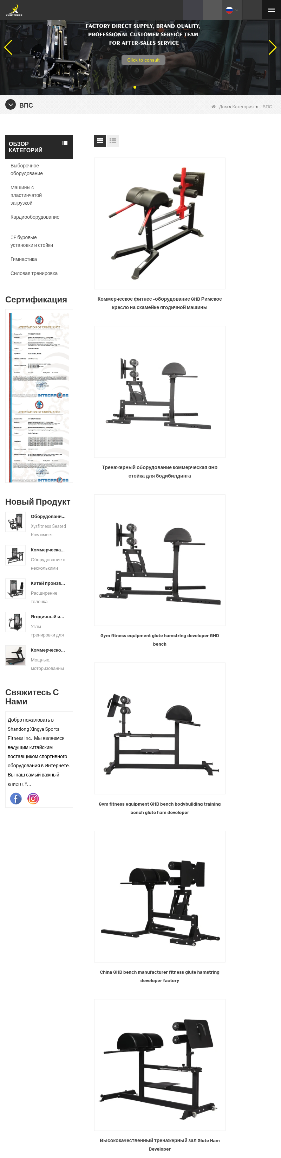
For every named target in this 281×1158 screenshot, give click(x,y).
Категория (243, 106)
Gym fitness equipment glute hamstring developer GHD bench (138, 383)
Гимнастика (24, 259)
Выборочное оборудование (27, 169)
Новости (157, 902)
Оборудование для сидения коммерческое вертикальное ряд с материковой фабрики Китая (48, 516)
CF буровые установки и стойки (32, 241)
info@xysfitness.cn (179, 1013)
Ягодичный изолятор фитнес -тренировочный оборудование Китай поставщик (48, 616)
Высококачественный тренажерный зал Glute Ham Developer (232, 508)
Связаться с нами (168, 917)
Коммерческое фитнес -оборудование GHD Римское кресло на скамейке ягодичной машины (137, 259)
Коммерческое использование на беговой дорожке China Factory (48, 650)
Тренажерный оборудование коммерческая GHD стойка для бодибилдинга (232, 259)
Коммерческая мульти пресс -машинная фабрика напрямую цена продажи (48, 549)
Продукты (158, 887)
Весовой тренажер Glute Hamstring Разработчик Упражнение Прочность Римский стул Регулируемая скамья (232, 631)
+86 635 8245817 (175, 997)
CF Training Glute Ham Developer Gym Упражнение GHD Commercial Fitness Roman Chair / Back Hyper (138, 631)
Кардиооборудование (35, 217)
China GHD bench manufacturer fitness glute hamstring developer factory (137, 507)
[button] (134, 87)
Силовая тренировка (34, 273)
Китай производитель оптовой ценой (48, 583)
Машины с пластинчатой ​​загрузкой (27, 195)
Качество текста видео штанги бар (152, 1116)
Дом (219, 106)
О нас (153, 872)
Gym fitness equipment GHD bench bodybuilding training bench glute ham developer (231, 383)
